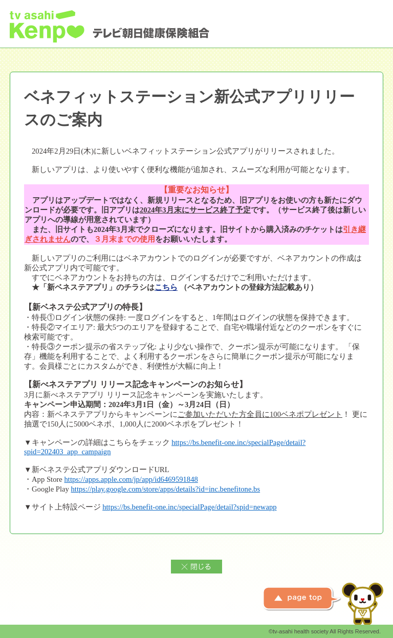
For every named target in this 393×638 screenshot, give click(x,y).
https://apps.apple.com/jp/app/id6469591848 (131, 479)
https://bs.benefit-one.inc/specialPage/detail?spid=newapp (189, 507)
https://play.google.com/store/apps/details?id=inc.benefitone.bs (165, 489)
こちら (166, 287)
